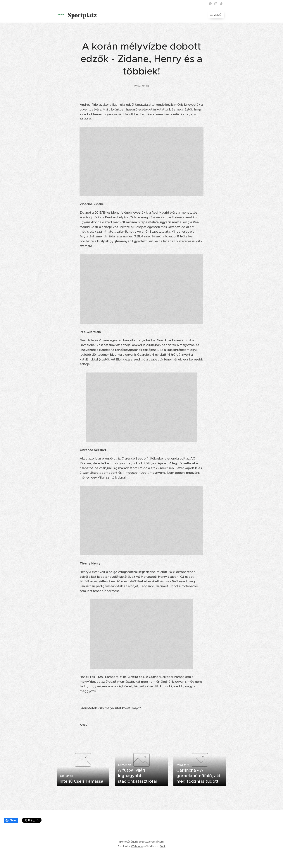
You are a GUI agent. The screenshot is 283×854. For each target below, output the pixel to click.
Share (11, 820)
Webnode (137, 846)
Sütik (162, 846)
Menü (215, 15)
